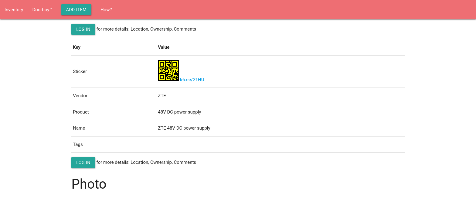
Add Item (76, 9)
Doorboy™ (42, 9)
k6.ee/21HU (192, 79)
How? (106, 9)
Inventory (14, 9)
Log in (83, 29)
